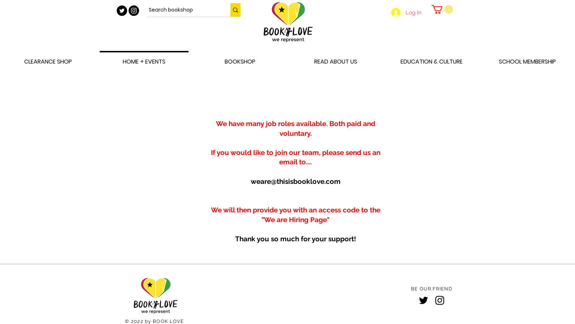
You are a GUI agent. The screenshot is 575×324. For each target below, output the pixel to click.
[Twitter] (423, 300)
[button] (442, 9)
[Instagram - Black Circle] (134, 10)
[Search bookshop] (182, 10)
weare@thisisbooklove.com (296, 181)
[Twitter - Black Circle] (122, 10)
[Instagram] (440, 300)
